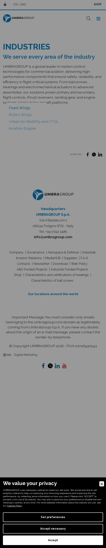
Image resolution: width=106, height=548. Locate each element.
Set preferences (53, 517)
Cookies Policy (14, 505)
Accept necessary (53, 528)
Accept (53, 540)
